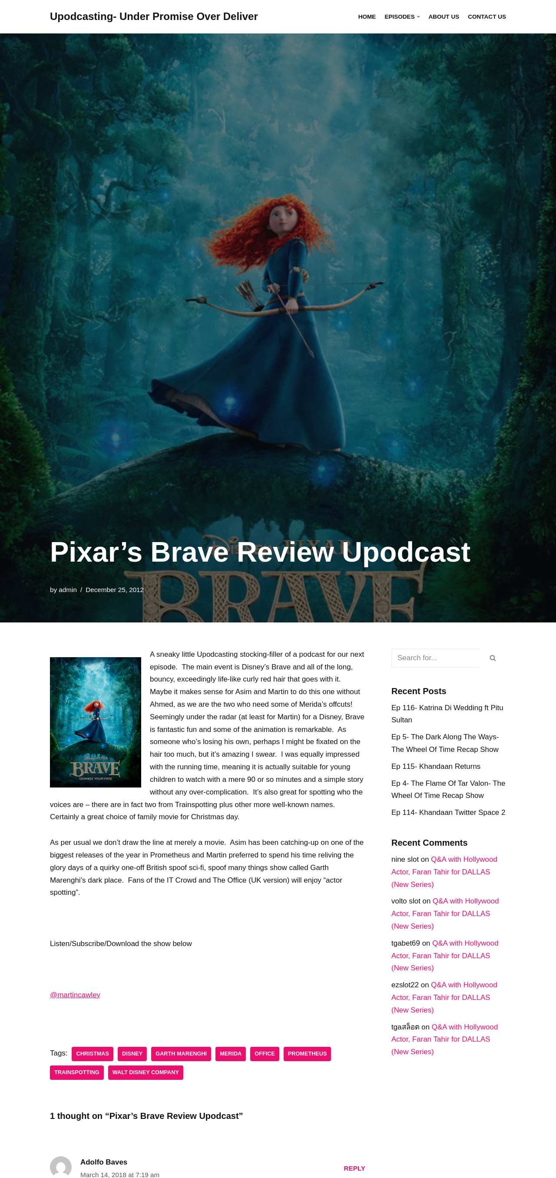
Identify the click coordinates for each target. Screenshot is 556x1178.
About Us (443, 16)
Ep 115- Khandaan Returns (436, 766)
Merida (231, 1054)
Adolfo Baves (104, 1163)
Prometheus (308, 1054)
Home (367, 16)
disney (132, 1054)
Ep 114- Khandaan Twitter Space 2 (448, 813)
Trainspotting (76, 1073)
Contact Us (487, 16)
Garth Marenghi (181, 1054)
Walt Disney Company (146, 1073)
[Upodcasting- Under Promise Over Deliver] (154, 17)
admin (68, 589)
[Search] (435, 658)
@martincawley (75, 995)
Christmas (92, 1054)
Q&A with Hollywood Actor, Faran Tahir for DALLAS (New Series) (444, 872)
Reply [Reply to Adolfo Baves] (354, 1169)
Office (265, 1054)
